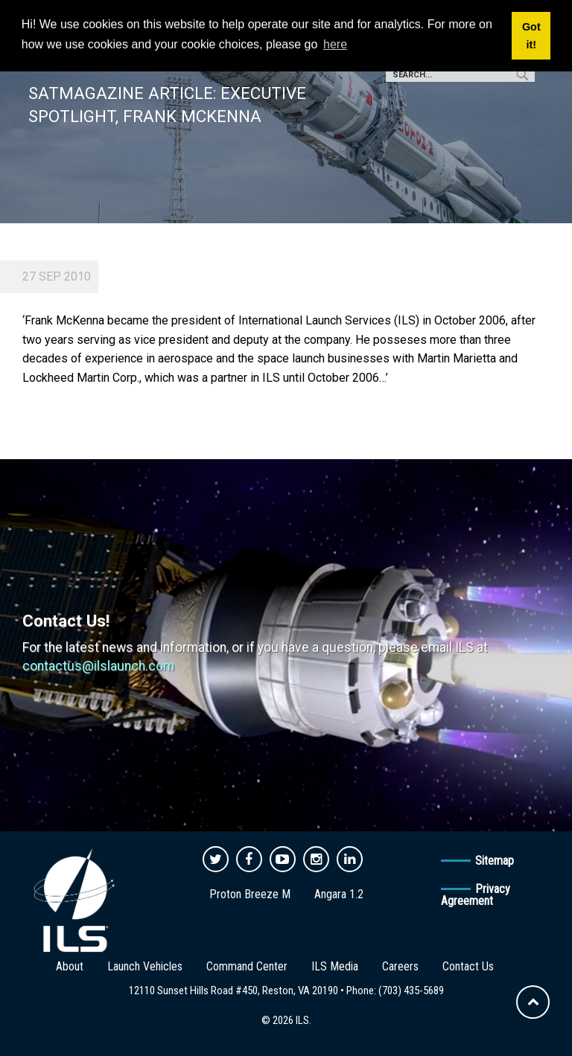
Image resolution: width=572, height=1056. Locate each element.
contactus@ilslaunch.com (98, 666)
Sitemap (494, 861)
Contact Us (468, 966)
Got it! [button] (531, 36)
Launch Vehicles (144, 966)
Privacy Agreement (475, 895)
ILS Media (334, 966)
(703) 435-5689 (411, 990)
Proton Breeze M (249, 894)
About (69, 966)
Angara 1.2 (338, 894)
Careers (400, 966)
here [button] (335, 44)
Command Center (246, 966)
